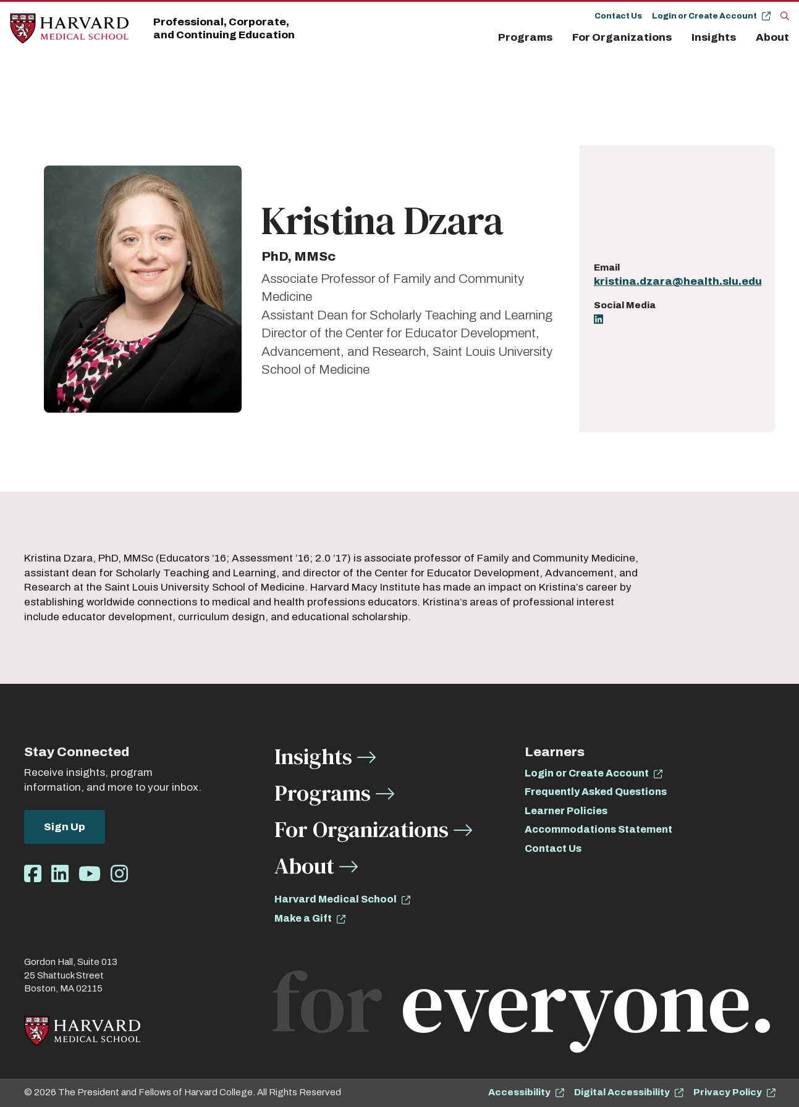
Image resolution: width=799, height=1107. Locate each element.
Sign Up (64, 827)
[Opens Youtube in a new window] (89, 874)
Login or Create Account (704, 16)
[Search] (785, 15)
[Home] (69, 28)
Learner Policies (566, 811)
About (772, 37)
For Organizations (622, 37)
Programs (525, 37)
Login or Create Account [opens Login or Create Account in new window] (587, 773)
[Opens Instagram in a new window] (119, 874)
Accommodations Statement (598, 829)
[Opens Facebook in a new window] (32, 874)
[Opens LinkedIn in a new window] (598, 320)
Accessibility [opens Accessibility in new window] (519, 1092)
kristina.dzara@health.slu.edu (678, 281)
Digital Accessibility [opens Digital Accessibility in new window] (622, 1092)
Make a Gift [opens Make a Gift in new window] (303, 918)
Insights (713, 37)
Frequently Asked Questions (596, 791)
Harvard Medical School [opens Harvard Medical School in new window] (335, 899)
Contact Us (618, 16)
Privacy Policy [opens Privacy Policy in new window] (727, 1092)
